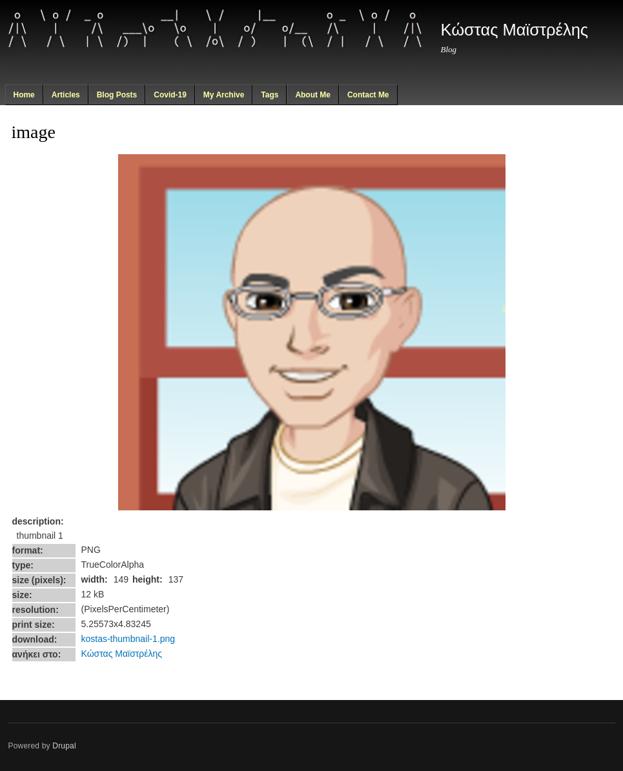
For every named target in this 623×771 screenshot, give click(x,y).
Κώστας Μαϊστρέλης (122, 653)
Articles (66, 94)
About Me (313, 94)
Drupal (64, 745)
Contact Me (368, 94)
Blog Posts (117, 94)
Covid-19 (170, 94)
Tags (269, 94)
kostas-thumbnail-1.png (128, 639)
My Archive (224, 94)
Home (23, 94)
